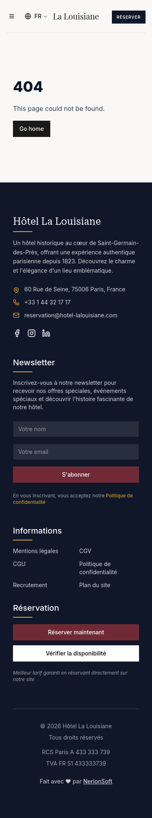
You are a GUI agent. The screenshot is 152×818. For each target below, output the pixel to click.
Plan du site (95, 584)
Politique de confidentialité (98, 567)
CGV (85, 550)
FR (36, 16)
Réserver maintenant (76, 632)
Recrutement (30, 584)
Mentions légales (35, 550)
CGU (19, 563)
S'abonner (76, 474)
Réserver (129, 17)
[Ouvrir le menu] (11, 16)
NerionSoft (97, 781)
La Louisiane (76, 16)
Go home (31, 128)
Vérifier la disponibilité (76, 653)
